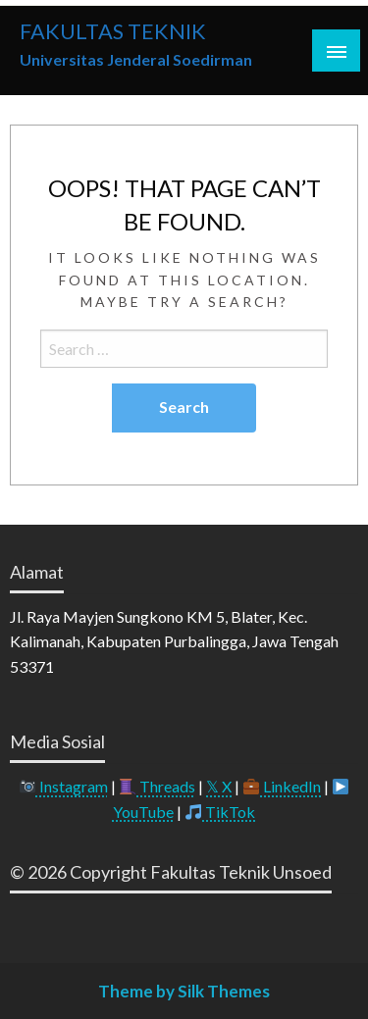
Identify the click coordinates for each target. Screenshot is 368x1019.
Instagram (64, 786)
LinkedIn (282, 786)
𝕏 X (219, 786)
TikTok (220, 811)
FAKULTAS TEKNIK (113, 31)
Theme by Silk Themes (184, 991)
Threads (157, 786)
